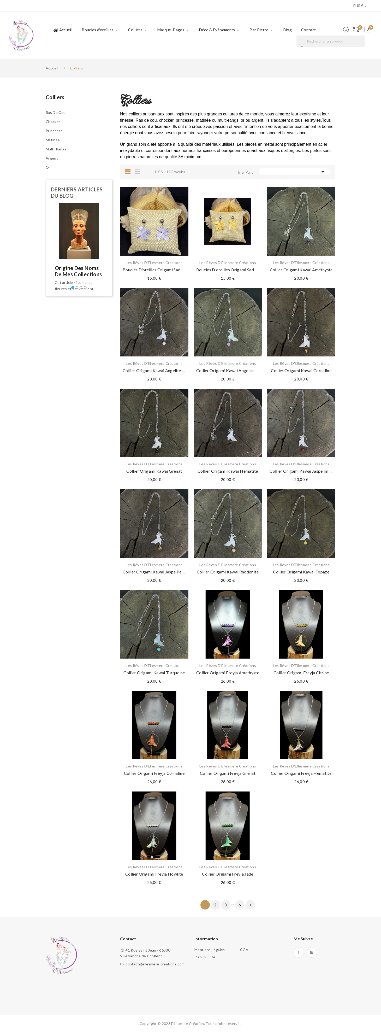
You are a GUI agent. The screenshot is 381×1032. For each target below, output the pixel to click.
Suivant (250, 904)
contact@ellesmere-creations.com (155, 964)
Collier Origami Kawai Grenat (154, 470)
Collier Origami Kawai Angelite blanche (154, 370)
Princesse (54, 130)
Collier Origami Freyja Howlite (154, 873)
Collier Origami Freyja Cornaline (154, 773)
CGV (244, 949)
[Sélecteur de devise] (360, 6)
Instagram (312, 952)
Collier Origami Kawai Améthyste (301, 269)
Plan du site (204, 957)
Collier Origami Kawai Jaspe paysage (154, 571)
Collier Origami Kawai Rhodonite (228, 571)
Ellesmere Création (187, 1023)
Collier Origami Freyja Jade (227, 873)
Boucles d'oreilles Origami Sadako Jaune (227, 269)
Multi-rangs (56, 149)
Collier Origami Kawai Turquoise (154, 672)
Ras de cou (56, 112)
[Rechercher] (330, 41)
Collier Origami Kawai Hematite (228, 470)
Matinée (53, 140)
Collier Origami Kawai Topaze (301, 571)
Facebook (299, 952)
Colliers (55, 97)
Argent (52, 158)
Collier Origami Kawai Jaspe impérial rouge (301, 470)
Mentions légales (209, 949)
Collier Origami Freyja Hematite (301, 773)
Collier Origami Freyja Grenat (227, 773)
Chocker (53, 121)
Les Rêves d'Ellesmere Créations (154, 263)
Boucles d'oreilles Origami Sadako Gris (154, 269)
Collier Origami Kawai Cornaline (301, 370)
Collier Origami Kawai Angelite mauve (227, 370)
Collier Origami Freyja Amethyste (227, 672)
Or (48, 167)
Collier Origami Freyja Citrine (301, 672)
